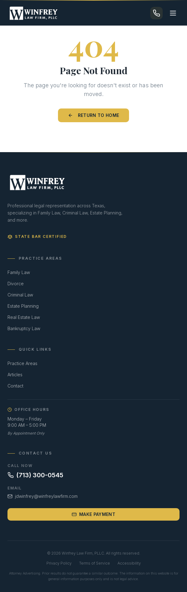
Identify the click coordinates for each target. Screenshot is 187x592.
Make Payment (93, 514)
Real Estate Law (23, 317)
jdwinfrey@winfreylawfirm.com (42, 496)
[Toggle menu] (173, 13)
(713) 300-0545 (35, 475)
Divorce (15, 283)
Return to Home (93, 115)
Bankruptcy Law (23, 328)
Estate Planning (23, 306)
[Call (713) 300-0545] (156, 13)
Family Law (18, 272)
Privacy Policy (59, 563)
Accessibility (129, 563)
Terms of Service (94, 563)
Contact (15, 385)
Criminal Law (20, 294)
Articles (14, 374)
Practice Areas (22, 363)
